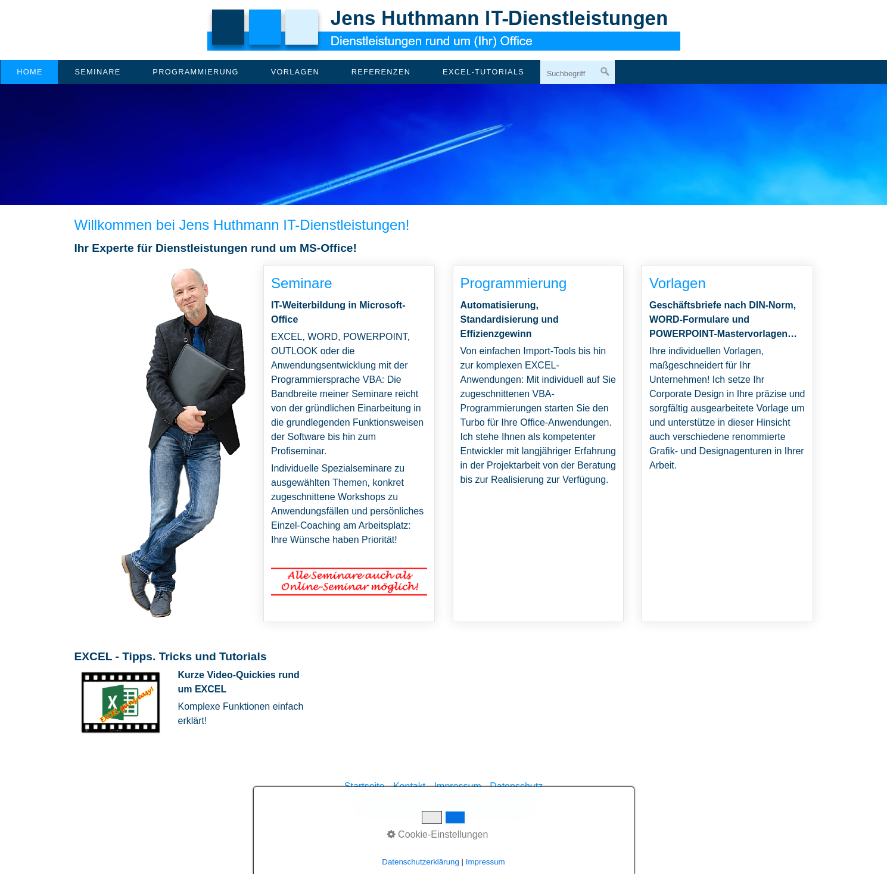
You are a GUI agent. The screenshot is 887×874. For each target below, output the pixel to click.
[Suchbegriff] (577, 73)
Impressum (457, 786)
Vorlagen (295, 71)
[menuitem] (29, 72)
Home (30, 71)
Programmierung (195, 71)
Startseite (364, 786)
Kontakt (409, 786)
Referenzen (381, 71)
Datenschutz (516, 786)
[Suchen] (605, 72)
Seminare (97, 71)
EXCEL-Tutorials (483, 71)
